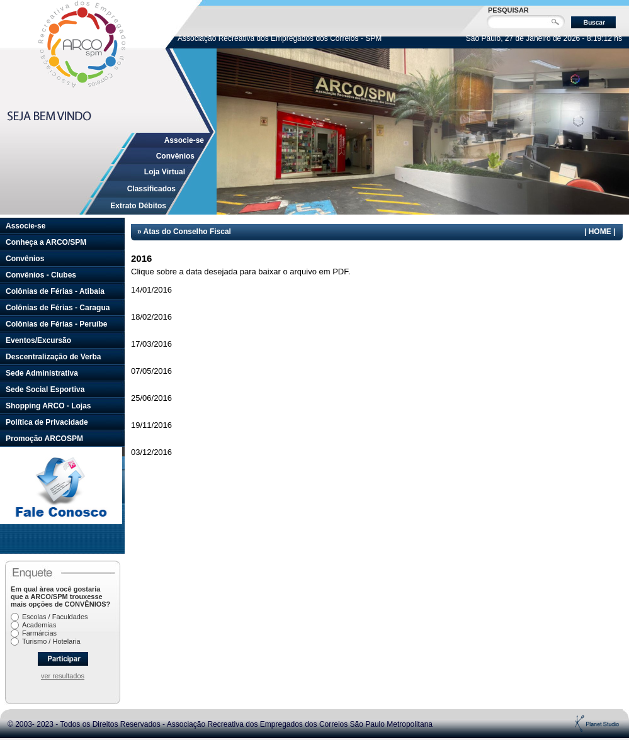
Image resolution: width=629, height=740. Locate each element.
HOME (600, 231)
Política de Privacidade (47, 422)
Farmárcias (39, 633)
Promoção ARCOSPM (44, 438)
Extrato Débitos (138, 205)
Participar (63, 659)
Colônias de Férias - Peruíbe (56, 324)
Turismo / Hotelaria (51, 641)
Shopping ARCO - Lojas (48, 405)
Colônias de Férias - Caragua (58, 307)
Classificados (151, 188)
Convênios (175, 156)
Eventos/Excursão (38, 340)
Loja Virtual (164, 171)
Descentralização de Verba (53, 356)
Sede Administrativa (42, 373)
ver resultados (62, 676)
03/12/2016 (151, 452)
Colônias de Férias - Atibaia (55, 291)
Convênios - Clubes (41, 275)
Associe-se (184, 140)
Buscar (593, 22)
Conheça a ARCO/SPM (46, 242)
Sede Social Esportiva (45, 389)
